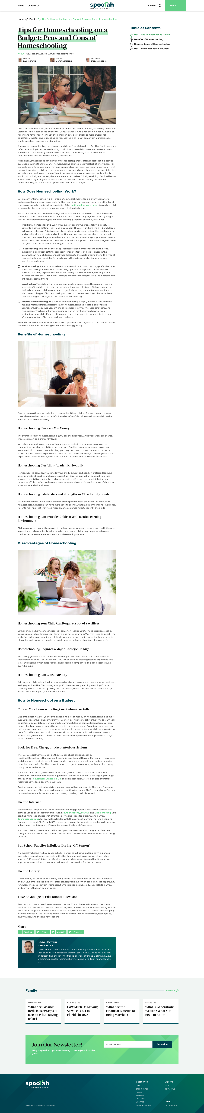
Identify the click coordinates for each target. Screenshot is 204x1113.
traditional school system (84, 205)
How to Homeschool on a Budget (151, 48)
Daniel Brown (47, 942)
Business (140, 1086)
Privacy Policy (171, 1105)
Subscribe (162, 1044)
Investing (140, 1099)
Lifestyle (140, 1102)
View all (170, 990)
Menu (173, 5)
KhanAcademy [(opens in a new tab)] (71, 813)
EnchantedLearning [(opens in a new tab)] (28, 819)
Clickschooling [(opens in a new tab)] (102, 813)
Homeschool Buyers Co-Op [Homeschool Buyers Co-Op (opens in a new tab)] (46, 779)
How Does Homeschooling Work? (152, 34)
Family (139, 1092)
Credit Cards (142, 1089)
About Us (169, 1086)
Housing (140, 1095)
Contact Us (33, 5)
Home (21, 5)
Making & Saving (143, 1105)
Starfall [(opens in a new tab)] (85, 813)
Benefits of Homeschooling (148, 39)
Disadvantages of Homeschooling (152, 44)
